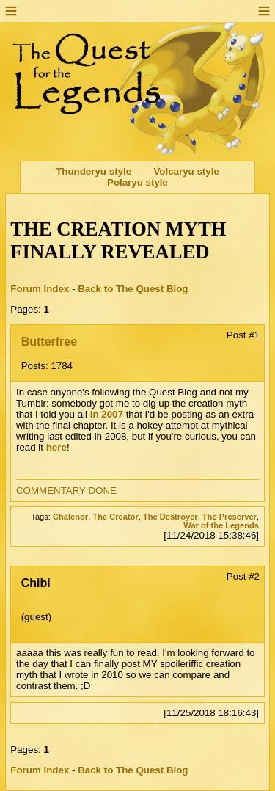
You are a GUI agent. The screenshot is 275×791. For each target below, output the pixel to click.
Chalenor (70, 516)
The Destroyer (170, 516)
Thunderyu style (93, 171)
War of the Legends (221, 525)
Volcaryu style (186, 171)
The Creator (115, 516)
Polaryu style (137, 182)
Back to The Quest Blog (133, 288)
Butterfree (49, 341)
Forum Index (39, 288)
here (56, 447)
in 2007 (106, 414)
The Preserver (229, 516)
